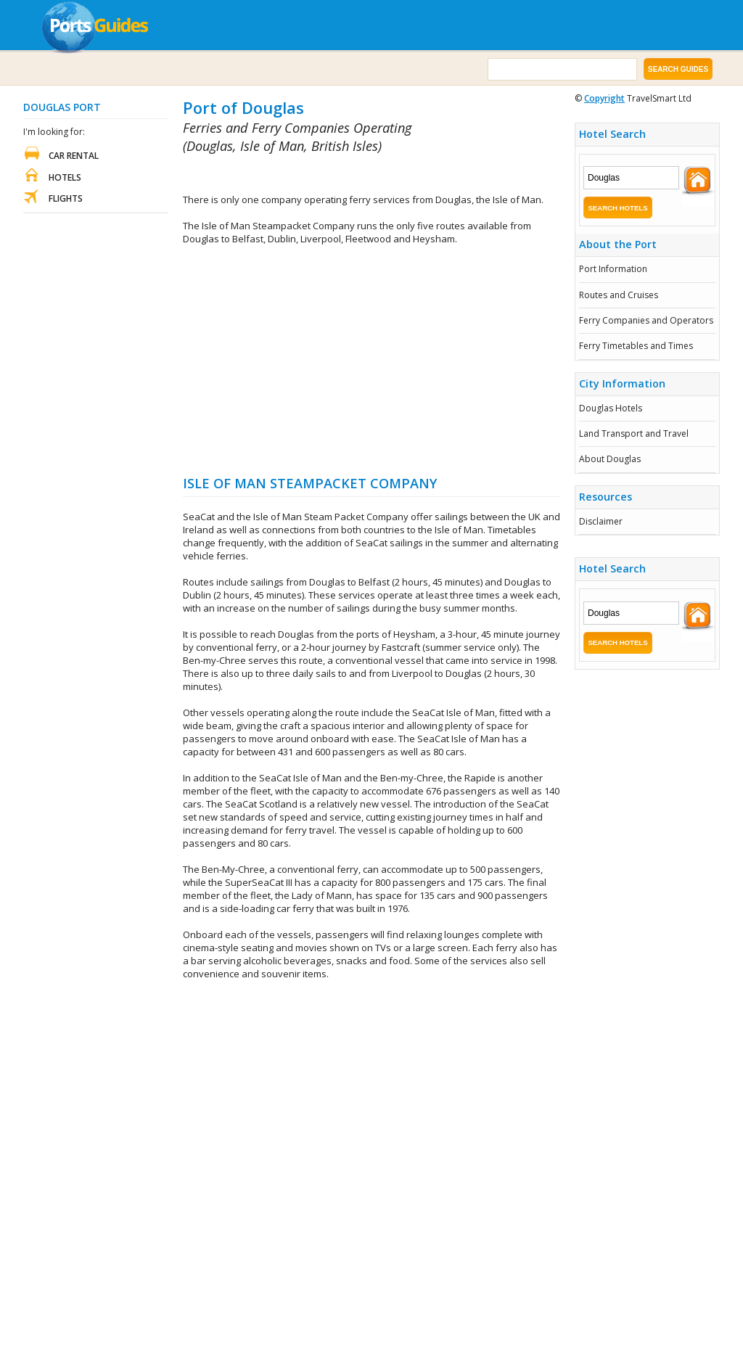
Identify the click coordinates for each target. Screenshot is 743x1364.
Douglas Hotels (610, 408)
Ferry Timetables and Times (636, 346)
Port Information (613, 269)
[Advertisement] (352, 174)
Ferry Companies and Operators (646, 320)
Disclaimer (601, 521)
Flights (66, 198)
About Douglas (610, 459)
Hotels (65, 177)
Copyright (604, 98)
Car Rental (74, 155)
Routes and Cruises (618, 295)
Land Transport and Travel (634, 433)
